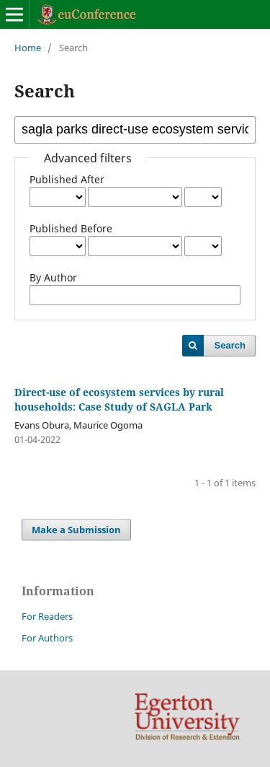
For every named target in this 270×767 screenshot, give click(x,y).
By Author (53, 277)
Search (230, 345)
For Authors (47, 637)
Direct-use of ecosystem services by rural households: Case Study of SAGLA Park (119, 399)
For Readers (47, 616)
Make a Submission (76, 529)
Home (27, 47)
